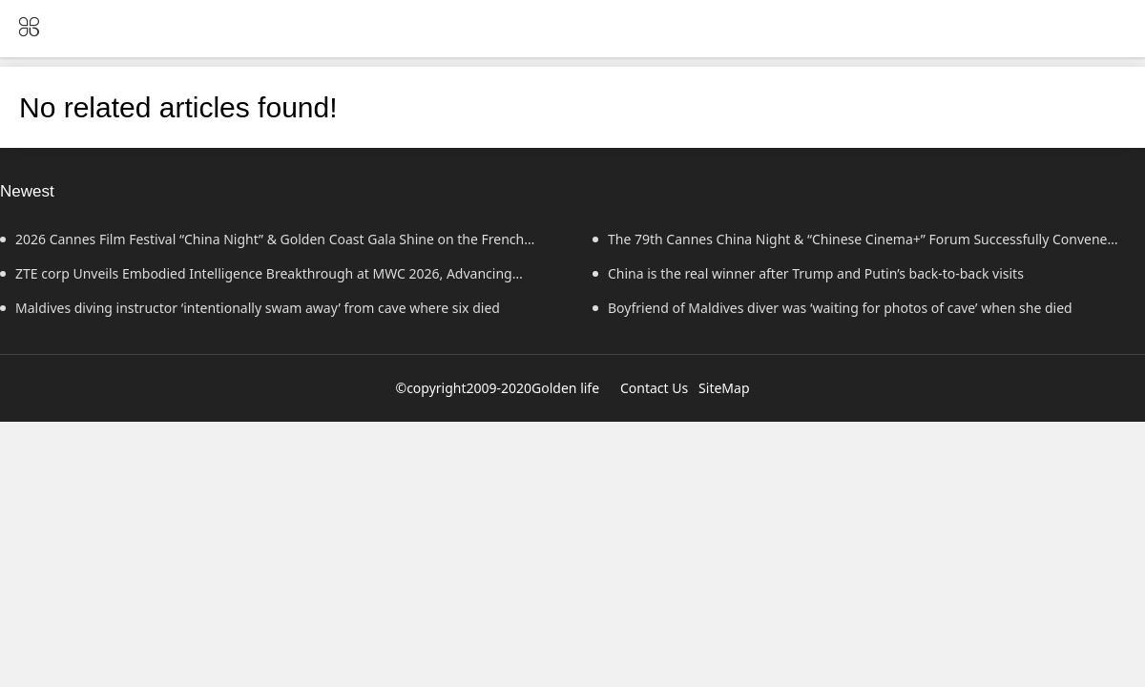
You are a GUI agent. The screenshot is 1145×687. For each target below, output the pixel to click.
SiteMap (723, 388)
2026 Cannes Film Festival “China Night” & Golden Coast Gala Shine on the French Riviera (262, 243)
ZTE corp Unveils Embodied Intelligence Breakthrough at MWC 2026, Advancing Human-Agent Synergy (256, 277)
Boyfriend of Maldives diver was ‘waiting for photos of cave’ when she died (832, 308)
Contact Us (654, 388)
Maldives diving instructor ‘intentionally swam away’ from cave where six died (250, 308)
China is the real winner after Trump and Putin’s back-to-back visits (808, 273)
